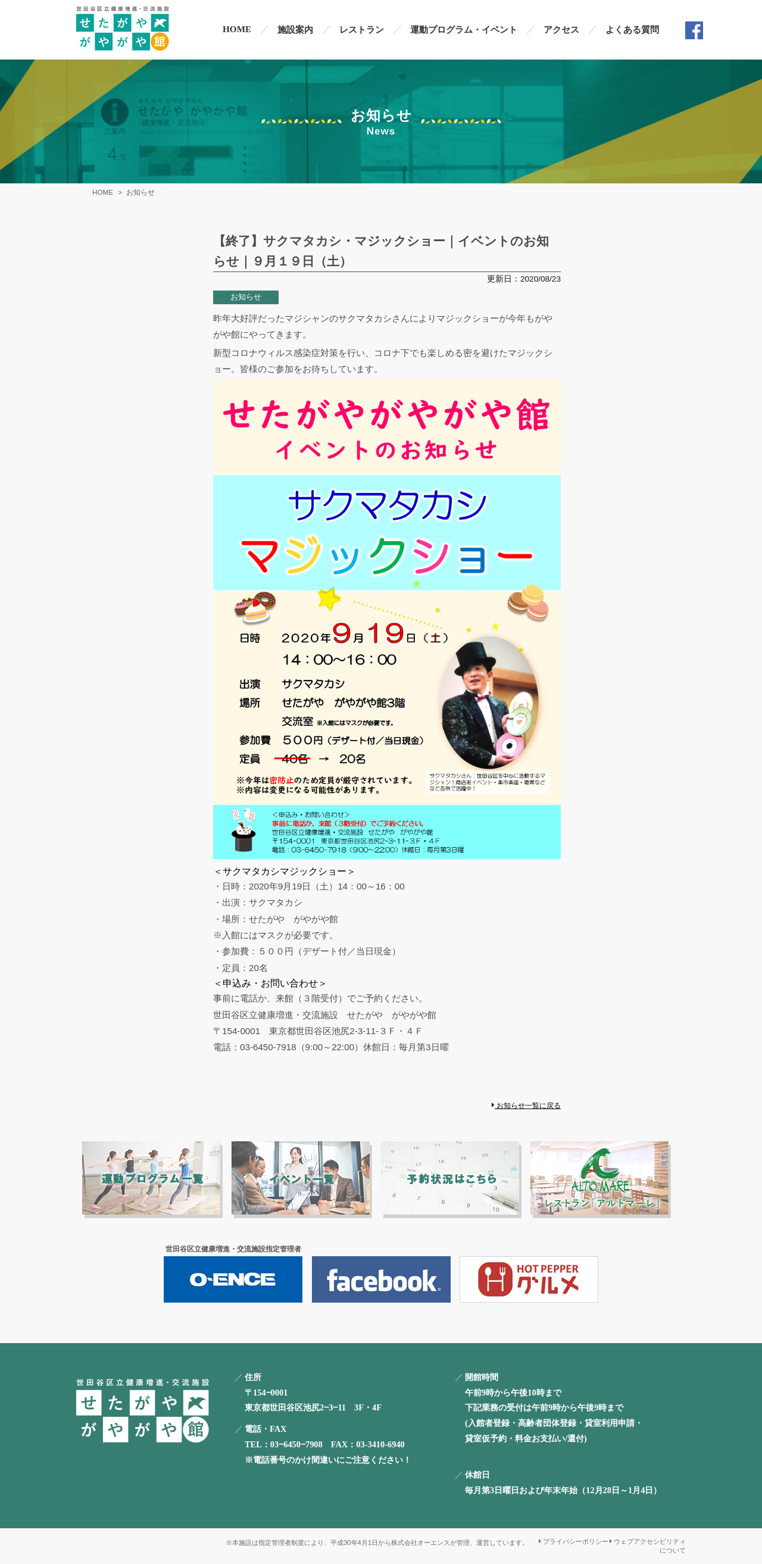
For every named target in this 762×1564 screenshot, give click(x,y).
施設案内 (295, 29)
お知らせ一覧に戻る (526, 1105)
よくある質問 (632, 29)
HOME (237, 29)
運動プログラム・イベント (463, 29)
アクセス (561, 29)
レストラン (361, 29)
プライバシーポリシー (573, 1541)
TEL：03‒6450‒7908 (284, 1444)
